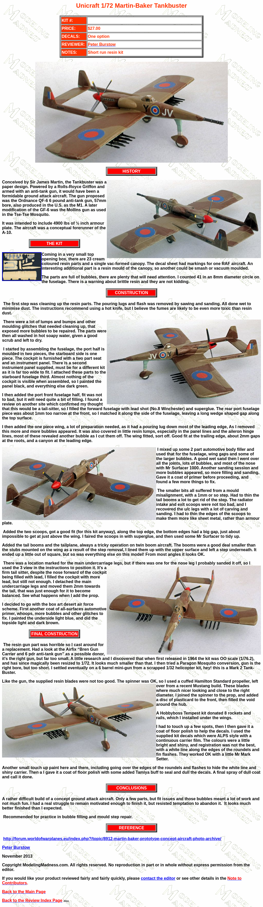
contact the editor (158, 878)
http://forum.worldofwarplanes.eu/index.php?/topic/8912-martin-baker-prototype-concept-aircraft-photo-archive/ (112, 838)
